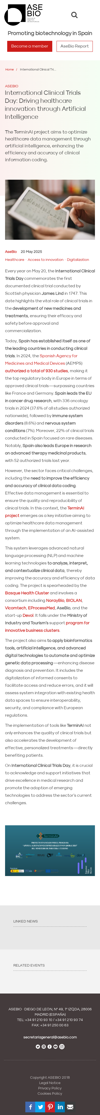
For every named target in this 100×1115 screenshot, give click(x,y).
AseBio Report (75, 46)
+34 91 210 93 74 (69, 1020)
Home (9, 69)
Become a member (29, 46)
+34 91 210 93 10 (38, 1020)
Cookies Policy (50, 1094)
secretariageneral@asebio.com (50, 1037)
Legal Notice (50, 1083)
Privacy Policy (50, 1088)
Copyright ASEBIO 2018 (50, 1077)
